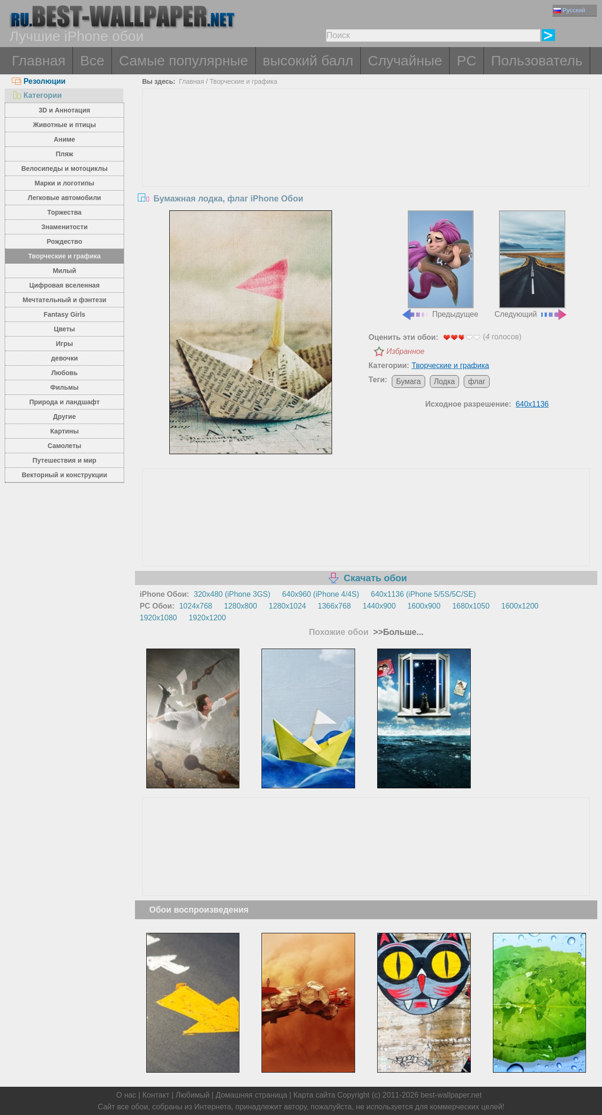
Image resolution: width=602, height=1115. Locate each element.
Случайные (405, 60)
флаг (476, 381)
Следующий (531, 264)
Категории (37, 95)
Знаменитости (64, 227)
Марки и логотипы (64, 183)
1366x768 (334, 606)
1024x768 (195, 606)
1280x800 (240, 606)
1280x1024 (287, 606)
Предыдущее (439, 264)
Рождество (64, 241)
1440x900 (379, 606)
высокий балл (308, 60)
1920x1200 (207, 618)
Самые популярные (183, 60)
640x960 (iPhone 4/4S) (320, 594)
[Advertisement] (366, 159)
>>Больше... (397, 632)
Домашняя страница (251, 1095)
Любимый (192, 1095)
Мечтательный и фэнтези (64, 300)
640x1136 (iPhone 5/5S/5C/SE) (423, 594)
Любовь (64, 373)
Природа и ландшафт (64, 402)
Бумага (408, 381)
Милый (64, 270)
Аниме (64, 139)
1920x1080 (158, 618)
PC (466, 60)
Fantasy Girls (65, 314)
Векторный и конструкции (64, 475)
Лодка (444, 381)
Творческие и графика (64, 256)
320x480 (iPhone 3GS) (232, 594)
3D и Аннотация (64, 110)
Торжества (65, 212)
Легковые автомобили (64, 197)
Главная (38, 60)
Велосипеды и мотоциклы (64, 168)
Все (92, 60)
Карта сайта (314, 1095)
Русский (569, 10)
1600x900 (423, 606)
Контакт (156, 1095)
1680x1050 (471, 606)
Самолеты (64, 445)
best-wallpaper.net (451, 1095)
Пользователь (537, 60)
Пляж (64, 154)
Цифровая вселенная (64, 285)
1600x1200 (520, 606)
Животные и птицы (64, 124)
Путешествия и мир (64, 460)
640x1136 (531, 404)
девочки (64, 358)
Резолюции (38, 81)
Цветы (64, 329)
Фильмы (64, 387)
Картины (64, 431)
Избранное (406, 351)
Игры (64, 343)
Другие (64, 416)
